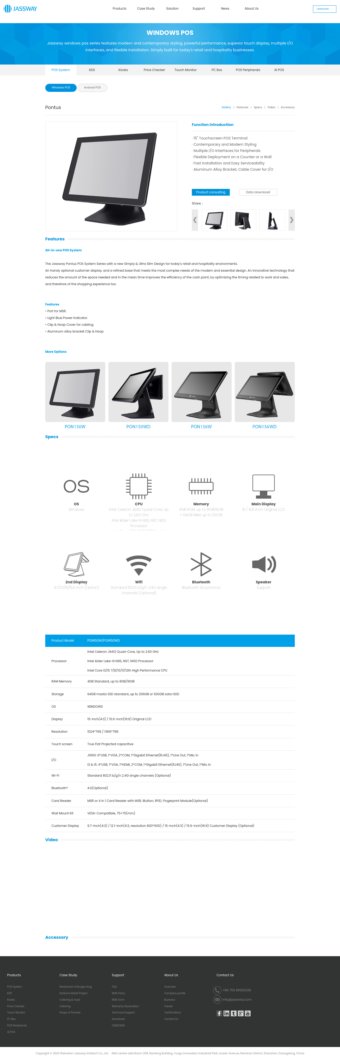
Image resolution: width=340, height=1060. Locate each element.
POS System (61, 70)
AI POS (279, 70)
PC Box (217, 70)
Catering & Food (70, 1000)
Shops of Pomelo (70, 1012)
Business (169, 1000)
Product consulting (210, 192)
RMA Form (118, 1000)
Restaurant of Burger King (76, 987)
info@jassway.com (237, 999)
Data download (258, 192)
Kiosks (123, 70)
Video (271, 107)
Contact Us (171, 1019)
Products (120, 8)
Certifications (172, 1012)
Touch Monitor (185, 70)
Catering (65, 1006)
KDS (92, 70)
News (225, 8)
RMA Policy (118, 993)
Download (118, 1019)
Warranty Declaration (125, 1006)
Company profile (175, 993)
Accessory (288, 107)
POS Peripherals (248, 70)
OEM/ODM (118, 1025)
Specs (258, 107)
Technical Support (123, 1012)
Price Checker (154, 70)
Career (168, 1006)
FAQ (114, 987)
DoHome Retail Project (74, 993)
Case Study (146, 8)
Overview (170, 987)
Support (199, 8)
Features (242, 107)
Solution (172, 8)
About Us (252, 8)
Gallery (226, 107)
